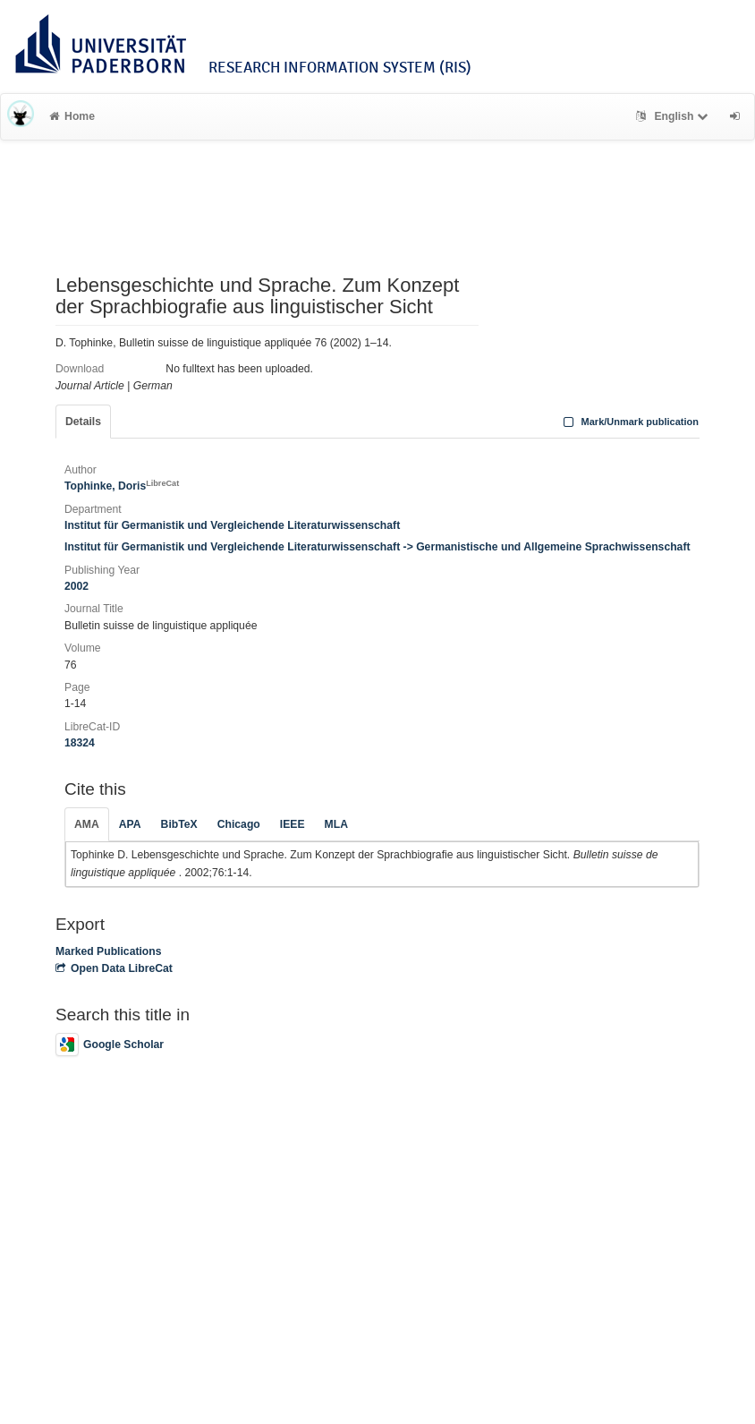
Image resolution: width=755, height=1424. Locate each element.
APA (130, 824)
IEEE (292, 824)
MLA (336, 824)
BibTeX (179, 824)
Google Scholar (109, 1044)
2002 (76, 586)
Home (72, 116)
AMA (86, 824)
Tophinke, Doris (121, 486)
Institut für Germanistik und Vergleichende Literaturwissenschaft (232, 525)
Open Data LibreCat (114, 968)
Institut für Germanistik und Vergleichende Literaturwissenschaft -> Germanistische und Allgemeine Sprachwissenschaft (377, 547)
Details (83, 421)
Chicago (238, 824)
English (674, 116)
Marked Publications (108, 951)
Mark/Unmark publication (629, 421)
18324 (79, 743)
